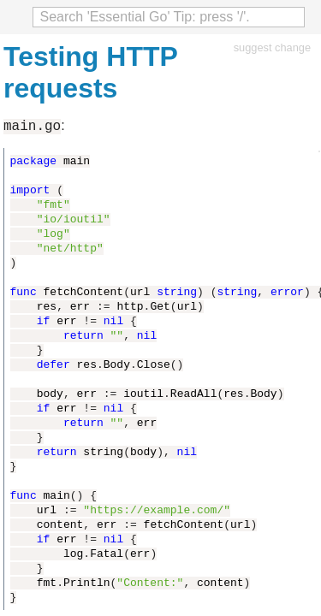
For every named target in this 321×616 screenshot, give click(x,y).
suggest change (272, 47)
